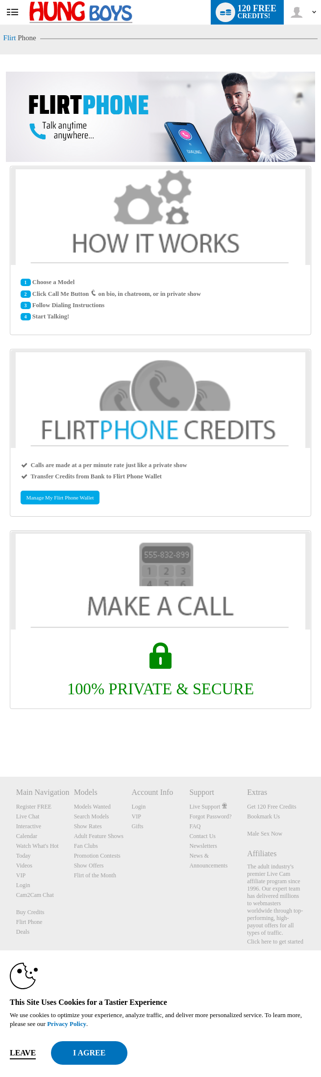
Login (23, 885)
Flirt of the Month (95, 875)
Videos (24, 865)
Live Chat (28, 816)
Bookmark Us (263, 816)
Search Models (91, 816)
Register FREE (33, 806)
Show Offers (89, 865)
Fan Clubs (86, 845)
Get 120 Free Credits (271, 806)
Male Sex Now (264, 833)
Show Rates (88, 826)
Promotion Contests (97, 855)
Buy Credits (30, 912)
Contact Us (202, 836)
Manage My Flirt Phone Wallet (60, 497)
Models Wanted (92, 806)
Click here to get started (275, 941)
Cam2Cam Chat (35, 895)
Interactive (28, 826)
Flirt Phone (29, 922)
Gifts (138, 826)
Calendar (26, 836)
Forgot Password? (210, 816)
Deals (22, 931)
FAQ (194, 826)
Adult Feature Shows (98, 836)
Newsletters (203, 845)
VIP (20, 875)
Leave (23, 1053)
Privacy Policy (66, 1023)
